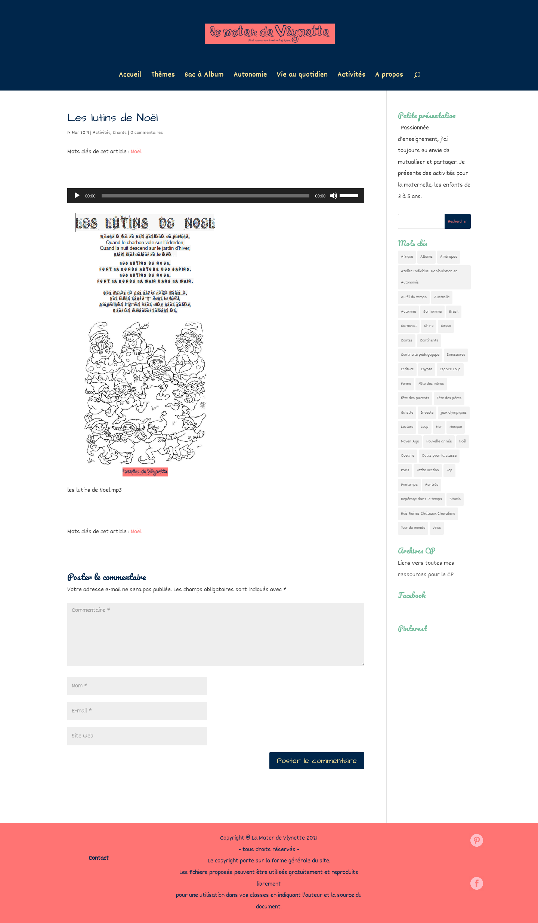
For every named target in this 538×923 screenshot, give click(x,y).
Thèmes (163, 76)
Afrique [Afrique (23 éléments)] (407, 257)
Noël (136, 152)
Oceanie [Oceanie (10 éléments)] (407, 456)
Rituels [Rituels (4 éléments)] (455, 499)
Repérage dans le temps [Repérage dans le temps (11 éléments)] (421, 499)
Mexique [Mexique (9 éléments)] (455, 427)
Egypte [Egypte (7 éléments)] (426, 369)
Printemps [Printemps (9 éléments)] (409, 485)
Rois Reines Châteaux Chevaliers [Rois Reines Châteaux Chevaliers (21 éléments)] (428, 513)
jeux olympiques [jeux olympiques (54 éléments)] (454, 413)
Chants (120, 133)
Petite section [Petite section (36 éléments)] (428, 470)
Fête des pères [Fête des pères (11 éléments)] (449, 398)
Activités (351, 76)
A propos (389, 76)
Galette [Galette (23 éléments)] (407, 413)
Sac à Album (204, 76)
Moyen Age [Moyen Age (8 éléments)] (410, 441)
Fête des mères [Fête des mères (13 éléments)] (431, 384)
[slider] (205, 195)
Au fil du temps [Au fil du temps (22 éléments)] (414, 297)
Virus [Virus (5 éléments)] (437, 528)
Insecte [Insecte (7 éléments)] (427, 413)
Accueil (130, 76)
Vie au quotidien (302, 76)
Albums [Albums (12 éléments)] (426, 257)
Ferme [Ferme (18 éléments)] (406, 384)
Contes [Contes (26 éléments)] (406, 340)
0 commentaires (146, 133)
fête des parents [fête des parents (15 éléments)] (415, 398)
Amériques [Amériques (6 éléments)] (448, 257)
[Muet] (333, 195)
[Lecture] (77, 195)
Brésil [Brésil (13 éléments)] (453, 312)
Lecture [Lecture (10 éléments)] (407, 427)
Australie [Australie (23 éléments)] (441, 297)
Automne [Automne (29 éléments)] (408, 312)
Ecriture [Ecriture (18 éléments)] (407, 369)
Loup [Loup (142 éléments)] (425, 427)
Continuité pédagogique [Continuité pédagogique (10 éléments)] (420, 355)
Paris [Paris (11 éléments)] (405, 470)
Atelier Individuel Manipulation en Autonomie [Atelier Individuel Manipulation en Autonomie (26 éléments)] (429, 277)
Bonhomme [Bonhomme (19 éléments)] (432, 312)
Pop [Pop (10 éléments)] (449, 470)
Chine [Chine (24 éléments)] (428, 326)
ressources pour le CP (426, 575)
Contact (99, 858)
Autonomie (250, 76)
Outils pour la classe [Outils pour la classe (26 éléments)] (439, 456)
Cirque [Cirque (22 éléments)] (446, 326)
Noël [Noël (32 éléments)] (462, 441)
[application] (215, 195)
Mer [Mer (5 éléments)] (439, 427)
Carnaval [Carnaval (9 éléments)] (409, 326)
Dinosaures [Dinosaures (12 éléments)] (456, 355)
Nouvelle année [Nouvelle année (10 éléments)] (439, 441)
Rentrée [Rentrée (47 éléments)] (431, 485)
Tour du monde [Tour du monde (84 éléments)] (413, 528)
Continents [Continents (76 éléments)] (429, 340)
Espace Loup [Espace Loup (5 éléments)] (450, 369)
